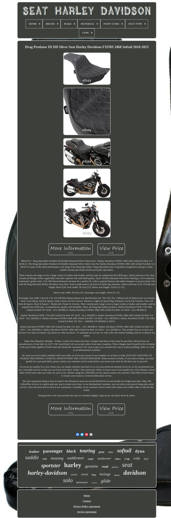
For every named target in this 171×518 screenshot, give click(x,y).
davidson (134, 472)
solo (68, 480)
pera (101, 452)
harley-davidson (47, 472)
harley (72, 465)
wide (136, 458)
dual (146, 458)
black (71, 451)
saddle (32, 457)
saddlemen (75, 458)
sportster (50, 465)
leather (34, 452)
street (84, 474)
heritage (105, 474)
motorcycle (82, 483)
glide (106, 481)
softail (124, 450)
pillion (115, 467)
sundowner (104, 458)
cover (74, 474)
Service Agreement (86, 511)
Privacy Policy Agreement (86, 506)
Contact (87, 501)
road (105, 466)
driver (117, 475)
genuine (91, 466)
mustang (57, 458)
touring (87, 451)
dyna (140, 451)
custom (94, 482)
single (91, 458)
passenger (53, 451)
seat (127, 464)
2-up (127, 458)
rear (45, 458)
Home (87, 495)
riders (118, 459)
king (94, 474)
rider (110, 452)
